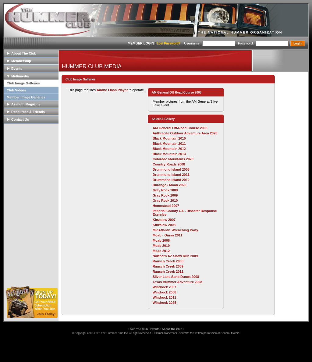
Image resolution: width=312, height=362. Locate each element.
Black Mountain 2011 (169, 143)
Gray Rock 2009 (165, 195)
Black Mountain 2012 (169, 149)
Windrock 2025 (164, 302)
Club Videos (16, 90)
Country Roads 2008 (169, 164)
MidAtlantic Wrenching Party (175, 230)
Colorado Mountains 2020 (173, 159)
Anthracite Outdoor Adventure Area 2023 (185, 133)
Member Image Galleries (26, 97)
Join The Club (139, 329)
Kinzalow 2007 (164, 220)
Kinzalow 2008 (164, 225)
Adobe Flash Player (112, 90)
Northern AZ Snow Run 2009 (175, 256)
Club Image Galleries (23, 83)
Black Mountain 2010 (169, 138)
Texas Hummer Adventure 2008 (177, 282)
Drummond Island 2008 (171, 169)
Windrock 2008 (164, 292)
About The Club (172, 329)
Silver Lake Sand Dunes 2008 (176, 277)
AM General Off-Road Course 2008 (180, 128)
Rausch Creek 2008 (168, 261)
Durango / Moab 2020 (169, 185)
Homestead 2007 (166, 206)
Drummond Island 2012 (171, 180)
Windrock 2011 (164, 297)
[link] (156, 348)
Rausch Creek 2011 (168, 271)
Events (154, 329)
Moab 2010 (161, 245)
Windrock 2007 (164, 287)
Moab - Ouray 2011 (168, 235)
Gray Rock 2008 (165, 190)
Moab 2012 (161, 251)
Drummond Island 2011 (171, 174)
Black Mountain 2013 (169, 154)
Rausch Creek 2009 (168, 266)
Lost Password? (168, 43)
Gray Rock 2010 (165, 200)
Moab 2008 (161, 240)
